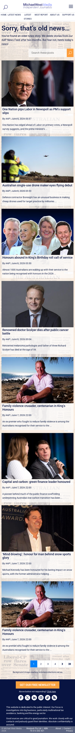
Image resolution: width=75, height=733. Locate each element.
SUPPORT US (68, 15)
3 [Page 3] (48, 664)
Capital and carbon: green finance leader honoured (36, 482)
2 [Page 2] (41, 664)
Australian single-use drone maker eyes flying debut (37, 185)
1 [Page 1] (33, 664)
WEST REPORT (41, 15)
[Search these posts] (48, 53)
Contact (67, 728)
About (59, 728)
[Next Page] (62, 664)
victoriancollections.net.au (50, 672)
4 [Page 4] (55, 664)
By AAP (6, 118)
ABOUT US (54, 15)
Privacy (69, 731)
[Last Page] (70, 664)
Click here (51, 691)
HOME (4, 15)
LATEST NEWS (14, 15)
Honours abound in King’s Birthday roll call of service (37, 257)
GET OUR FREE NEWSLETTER (37, 685)
